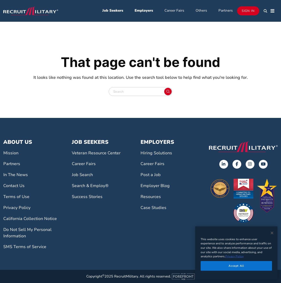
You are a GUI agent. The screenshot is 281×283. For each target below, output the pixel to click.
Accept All (236, 266)
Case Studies (153, 208)
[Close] (272, 233)
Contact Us (14, 186)
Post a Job (150, 175)
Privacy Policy (17, 208)
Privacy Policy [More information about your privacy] (234, 256)
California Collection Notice (30, 219)
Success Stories (87, 197)
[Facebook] (236, 164)
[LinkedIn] (223, 164)
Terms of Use (16, 197)
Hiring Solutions (156, 153)
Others (201, 10)
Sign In (248, 11)
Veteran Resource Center (96, 153)
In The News (15, 175)
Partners (225, 10)
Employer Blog (155, 186)
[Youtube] (263, 164)
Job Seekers (112, 10)
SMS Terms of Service (24, 247)
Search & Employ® (90, 186)
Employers (144, 10)
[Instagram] (250, 164)
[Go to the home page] (243, 146)
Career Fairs (174, 10)
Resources (150, 197)
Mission (10, 153)
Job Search (82, 175)
